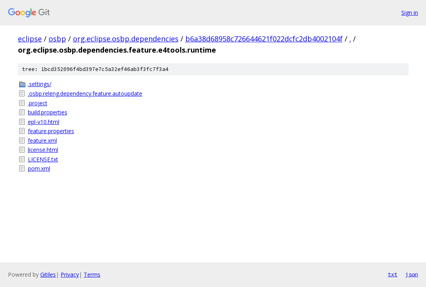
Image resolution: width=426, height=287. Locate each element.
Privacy (70, 274)
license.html (43, 149)
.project (37, 103)
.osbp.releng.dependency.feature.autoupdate (85, 93)
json (411, 274)
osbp (57, 38)
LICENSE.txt (43, 159)
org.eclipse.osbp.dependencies (126, 38)
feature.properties (51, 131)
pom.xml (39, 168)
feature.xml (42, 140)
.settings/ (39, 84)
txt (392, 274)
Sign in (409, 12)
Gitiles (48, 274)
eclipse (30, 38)
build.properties (47, 112)
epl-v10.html (43, 122)
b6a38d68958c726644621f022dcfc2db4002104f (264, 38)
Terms (92, 274)
